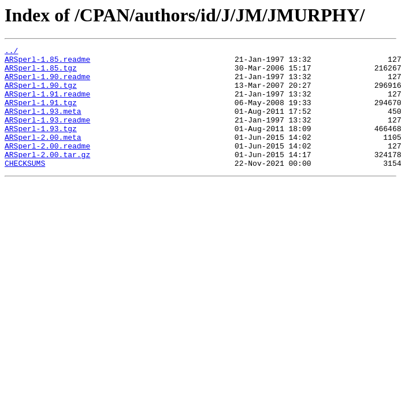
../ (11, 52)
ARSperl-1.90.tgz (41, 93)
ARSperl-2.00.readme (47, 166)
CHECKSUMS (25, 187)
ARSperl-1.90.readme (47, 83)
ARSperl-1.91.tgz (41, 114)
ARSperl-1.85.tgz (41, 73)
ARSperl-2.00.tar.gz (47, 177)
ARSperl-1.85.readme (47, 62)
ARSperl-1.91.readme (47, 104)
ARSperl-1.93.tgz (41, 145)
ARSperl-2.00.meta (43, 156)
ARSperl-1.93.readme (47, 135)
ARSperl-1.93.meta (43, 125)
